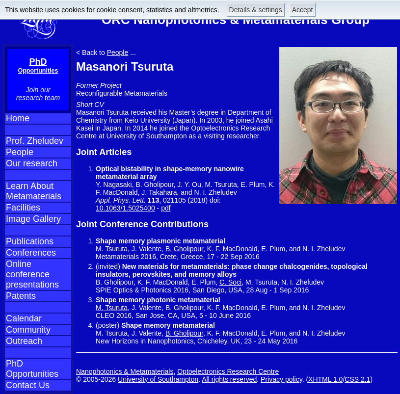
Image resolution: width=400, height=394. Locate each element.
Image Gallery (33, 219)
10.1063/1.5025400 (125, 208)
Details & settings (255, 10)
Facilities (23, 207)
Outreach (24, 341)
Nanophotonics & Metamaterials (124, 371)
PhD (38, 65)
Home (17, 118)
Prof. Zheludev (34, 141)
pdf (165, 208)
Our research (31, 163)
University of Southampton (158, 379)
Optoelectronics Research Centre (228, 371)
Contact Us (28, 385)
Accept (302, 10)
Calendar (24, 318)
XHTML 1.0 (325, 379)
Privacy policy (281, 379)
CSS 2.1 (357, 379)
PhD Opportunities (32, 369)
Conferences (31, 253)
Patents (21, 296)
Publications (29, 241)
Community (28, 330)
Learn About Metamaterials (33, 191)
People (19, 152)
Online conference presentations (32, 274)
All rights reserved (229, 379)
